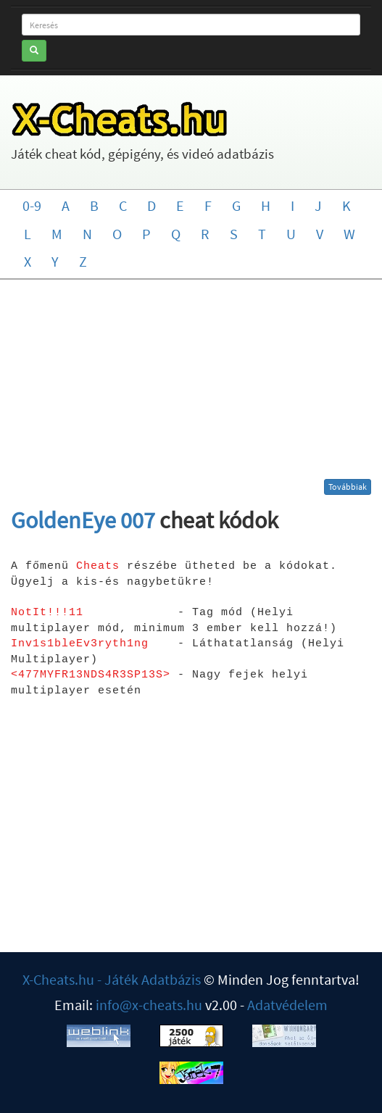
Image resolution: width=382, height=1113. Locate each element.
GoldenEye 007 (83, 520)
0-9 (31, 205)
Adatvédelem (287, 1005)
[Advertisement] (191, 384)
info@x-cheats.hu (149, 1005)
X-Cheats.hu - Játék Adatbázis (111, 979)
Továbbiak (347, 486)
